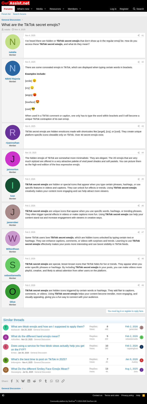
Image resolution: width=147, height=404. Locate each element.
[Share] (139, 35)
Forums (8, 9)
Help (138, 395)
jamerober (133, 329)
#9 (143, 285)
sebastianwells (132, 339)
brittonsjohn (16, 362)
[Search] (138, 9)
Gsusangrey (16, 372)
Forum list (6, 14)
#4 (143, 153)
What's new (23, 9)
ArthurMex (15, 339)
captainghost (132, 348)
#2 (143, 62)
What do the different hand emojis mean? (35, 336)
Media (39, 9)
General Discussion (41, 330)
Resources (55, 9)
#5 (143, 179)
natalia (7, 29)
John (136, 371)
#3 (143, 126)
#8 (143, 259)
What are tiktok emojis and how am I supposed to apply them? (47, 326)
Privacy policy (127, 395)
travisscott (15, 330)
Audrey (135, 362)
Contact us (97, 395)
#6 (143, 206)
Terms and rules (112, 395)
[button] (32, 9)
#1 (143, 35)
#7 (143, 232)
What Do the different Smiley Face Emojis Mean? (40, 368)
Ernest (14, 353)
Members (73, 9)
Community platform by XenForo (73, 401)
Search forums (19, 14)
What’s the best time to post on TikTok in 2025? (39, 359)
